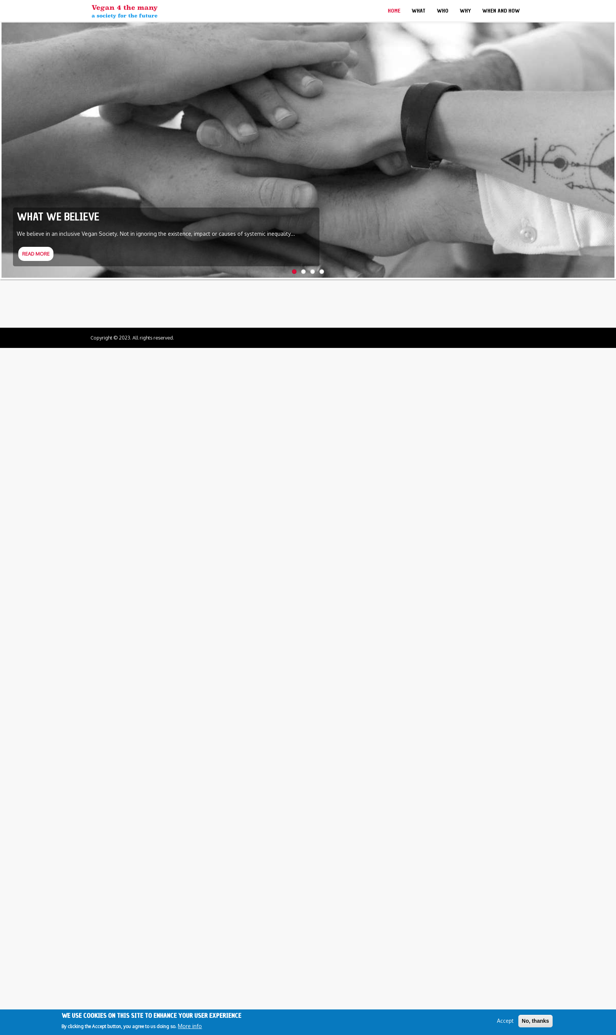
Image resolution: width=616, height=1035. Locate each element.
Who (442, 10)
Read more (36, 254)
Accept (505, 1020)
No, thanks (535, 1021)
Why (465, 10)
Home (394, 10)
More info (190, 1026)
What (419, 10)
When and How (501, 10)
